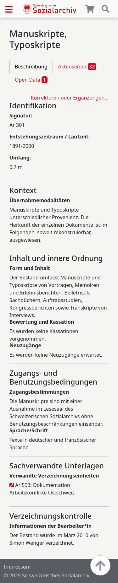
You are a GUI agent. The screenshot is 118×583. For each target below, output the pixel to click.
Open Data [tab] (31, 79)
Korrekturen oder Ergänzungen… (70, 97)
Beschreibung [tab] (31, 66)
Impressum (17, 566)
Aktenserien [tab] (77, 66)
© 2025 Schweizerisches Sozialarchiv (46, 575)
